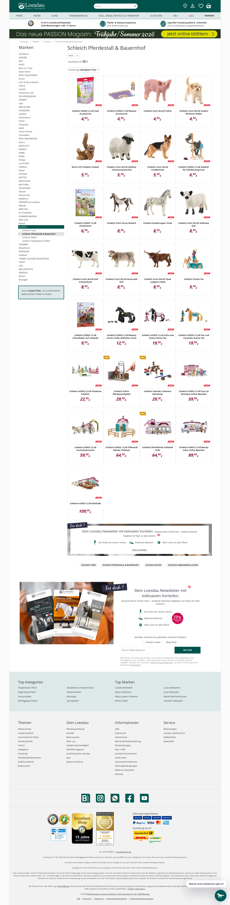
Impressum (120, 733)
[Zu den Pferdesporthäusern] (185, 6)
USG (21, 265)
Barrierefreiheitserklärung (128, 741)
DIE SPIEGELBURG (27, 96)
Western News (153, 642)
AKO (21, 61)
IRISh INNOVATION (28, 138)
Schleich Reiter (29, 237)
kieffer (22, 156)
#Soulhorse (24, 248)
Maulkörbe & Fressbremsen (80, 687)
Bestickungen (170, 729)
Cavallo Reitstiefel (123, 687)
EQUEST (23, 114)
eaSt (21, 103)
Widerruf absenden (124, 770)
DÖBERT (23, 99)
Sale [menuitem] (191, 15)
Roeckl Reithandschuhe (175, 696)
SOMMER (23, 244)
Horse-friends (25, 131)
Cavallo (22, 89)
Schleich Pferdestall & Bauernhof (38, 233)
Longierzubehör (26, 733)
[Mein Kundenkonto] (193, 8)
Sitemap (119, 774)
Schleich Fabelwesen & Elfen (36, 240)
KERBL (22, 152)
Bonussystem (73, 737)
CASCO (22, 85)
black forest (24, 71)
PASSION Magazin (75, 749)
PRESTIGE (23, 209)
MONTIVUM (24, 181)
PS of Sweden (25, 212)
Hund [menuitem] (54, 15)
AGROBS (23, 57)
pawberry (23, 198)
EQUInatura (24, 117)
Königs (22, 159)
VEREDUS (23, 272)
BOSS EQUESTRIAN (28, 75)
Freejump (23, 124)
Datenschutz (121, 737)
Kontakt (70, 733)
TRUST (22, 262)
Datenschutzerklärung (161, 662)
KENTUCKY (24, 145)
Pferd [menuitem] (19, 15)
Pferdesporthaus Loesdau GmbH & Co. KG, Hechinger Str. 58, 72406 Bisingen (118, 894)
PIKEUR (22, 205)
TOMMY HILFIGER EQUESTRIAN (34, 258)
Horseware (24, 135)
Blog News (171, 642)
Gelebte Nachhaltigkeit (77, 745)
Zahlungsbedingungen (126, 765)
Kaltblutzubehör (26, 761)
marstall (23, 173)
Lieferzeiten (121, 757)
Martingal (71, 696)
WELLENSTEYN (26, 269)
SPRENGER (24, 251)
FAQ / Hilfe (120, 749)
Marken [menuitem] (209, 15)
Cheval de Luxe (26, 92)
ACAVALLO (24, 54)
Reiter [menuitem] (37, 15)
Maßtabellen (170, 737)
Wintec (22, 276)
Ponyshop (23, 753)
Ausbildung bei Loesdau (78, 753)
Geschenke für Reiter (28, 737)
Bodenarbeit (24, 765)
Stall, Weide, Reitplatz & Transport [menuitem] (119, 15)
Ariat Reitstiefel (171, 692)
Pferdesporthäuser (75, 729)
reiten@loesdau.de (123, 852)
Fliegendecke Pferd (27, 687)
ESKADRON (24, 110)
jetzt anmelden (139, 549)
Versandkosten (64, 886)
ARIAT (21, 64)
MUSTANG (24, 184)
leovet (22, 170)
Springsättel (73, 700)
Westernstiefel (74, 692)
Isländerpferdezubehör (29, 757)
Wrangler (23, 279)
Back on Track (25, 68)
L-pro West (24, 163)
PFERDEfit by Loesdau (29, 202)
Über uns (71, 741)
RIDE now (23, 219)
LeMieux (23, 166)
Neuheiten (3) (75, 61)
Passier (22, 191)
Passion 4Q (24, 195)
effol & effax (24, 107)
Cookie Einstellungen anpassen (141, 899)
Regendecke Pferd (27, 692)
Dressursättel (24, 696)
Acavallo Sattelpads (173, 700)
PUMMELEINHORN (28, 216)
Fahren (21, 745)
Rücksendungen (123, 745)
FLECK (22, 121)
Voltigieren (23, 749)
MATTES (23, 177)
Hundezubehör (25, 741)
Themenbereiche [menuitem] (78, 15)
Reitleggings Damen (28, 700)
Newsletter (169, 741)
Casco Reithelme (172, 687)
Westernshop (24, 729)
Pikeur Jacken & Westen (126, 696)
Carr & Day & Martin (29, 82)
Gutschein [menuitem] (156, 15)
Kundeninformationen (126, 753)
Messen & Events (74, 761)
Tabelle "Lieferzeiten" (136, 889)
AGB (117, 729)
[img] (208, 7)
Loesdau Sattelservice (174, 733)
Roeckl (22, 223)
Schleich (23, 226)
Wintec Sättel (121, 700)
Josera (22, 142)
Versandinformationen (126, 761)
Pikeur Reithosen (123, 692)
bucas (22, 78)
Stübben (23, 255)
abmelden (136, 665)
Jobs (68, 757)
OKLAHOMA (24, 188)
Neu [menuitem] (175, 15)
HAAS (21, 128)
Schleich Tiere (29, 230)
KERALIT (23, 149)
